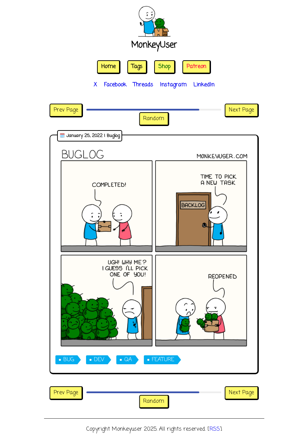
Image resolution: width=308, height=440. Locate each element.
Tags (136, 67)
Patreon (196, 67)
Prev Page (66, 110)
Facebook (115, 85)
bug (68, 360)
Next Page (241, 110)
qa (128, 360)
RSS (215, 429)
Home (108, 67)
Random (153, 119)
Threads (143, 85)
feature (163, 360)
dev (99, 360)
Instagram (173, 85)
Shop (164, 67)
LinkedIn (203, 85)
